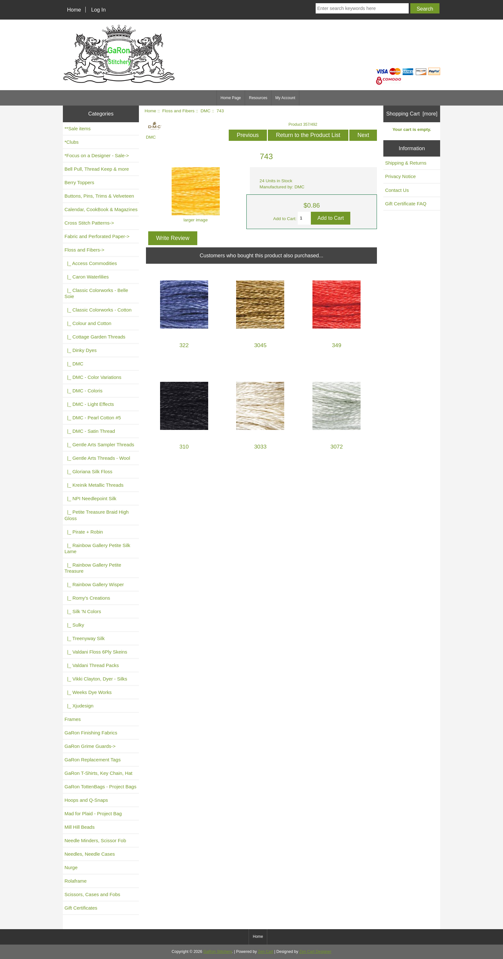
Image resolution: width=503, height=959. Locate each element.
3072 (336, 447)
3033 (260, 447)
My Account (285, 98)
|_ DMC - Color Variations (92, 377)
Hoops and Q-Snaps (86, 800)
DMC (205, 110)
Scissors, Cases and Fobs (92, 894)
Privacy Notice (400, 176)
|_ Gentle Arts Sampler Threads (99, 444)
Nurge (71, 867)
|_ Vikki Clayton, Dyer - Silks (95, 678)
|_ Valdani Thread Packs (91, 665)
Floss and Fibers (178, 110)
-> (84, 250)
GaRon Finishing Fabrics (90, 732)
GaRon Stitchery (217, 951)
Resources (258, 98)
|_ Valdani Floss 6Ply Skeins (95, 652)
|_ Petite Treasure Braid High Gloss (96, 515)
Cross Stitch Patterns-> (89, 223)
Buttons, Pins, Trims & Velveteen (99, 196)
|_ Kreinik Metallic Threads (94, 485)
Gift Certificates (80, 908)
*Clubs (71, 142)
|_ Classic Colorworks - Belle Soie (96, 293)
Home (74, 10)
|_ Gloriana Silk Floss (88, 471)
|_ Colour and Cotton (87, 323)
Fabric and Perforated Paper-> (96, 236)
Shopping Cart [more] (412, 113)
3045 (260, 345)
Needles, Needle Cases (89, 854)
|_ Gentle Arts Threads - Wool (97, 458)
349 (336, 345)
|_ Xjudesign (78, 705)
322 (184, 345)
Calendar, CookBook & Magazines (101, 209)
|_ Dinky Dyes (80, 350)
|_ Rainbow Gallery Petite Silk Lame (97, 548)
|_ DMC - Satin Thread (89, 431)
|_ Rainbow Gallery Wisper (94, 584)
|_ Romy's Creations (87, 598)
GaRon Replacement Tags (92, 759)
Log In (98, 10)
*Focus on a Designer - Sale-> (96, 155)
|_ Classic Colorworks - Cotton (98, 310)
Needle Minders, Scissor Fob (95, 840)
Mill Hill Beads (79, 827)
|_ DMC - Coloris (83, 390)
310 (184, 447)
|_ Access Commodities (90, 263)
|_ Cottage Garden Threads (94, 336)
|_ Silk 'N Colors (82, 611)
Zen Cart (265, 951)
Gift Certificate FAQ (405, 203)
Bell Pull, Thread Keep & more (96, 169)
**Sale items (77, 128)
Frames (72, 719)
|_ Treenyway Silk (84, 638)
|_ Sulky (74, 625)
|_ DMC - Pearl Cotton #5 (92, 417)
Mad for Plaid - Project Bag (93, 813)
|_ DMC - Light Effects (89, 404)
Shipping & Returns (405, 163)
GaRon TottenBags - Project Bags (100, 786)
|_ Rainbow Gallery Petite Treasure (92, 568)
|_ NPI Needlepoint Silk (90, 498)
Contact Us (397, 190)
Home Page (231, 98)
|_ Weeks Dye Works (88, 692)
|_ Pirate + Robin (83, 532)
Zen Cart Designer (315, 951)
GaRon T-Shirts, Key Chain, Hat (98, 773)
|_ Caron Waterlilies (86, 276)
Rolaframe (75, 881)
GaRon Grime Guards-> (89, 746)
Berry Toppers (79, 182)
